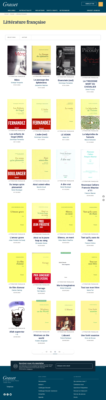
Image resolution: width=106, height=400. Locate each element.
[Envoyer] (90, 366)
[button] (88, 4)
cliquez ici (29, 369)
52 (51, 352)
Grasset (12, 14)
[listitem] (4, 394)
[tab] (5, 10)
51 (47, 352)
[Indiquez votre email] (72, 366)
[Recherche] (100, 4)
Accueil (6, 14)
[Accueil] (10, 4)
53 (55, 352)
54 (59, 352)
